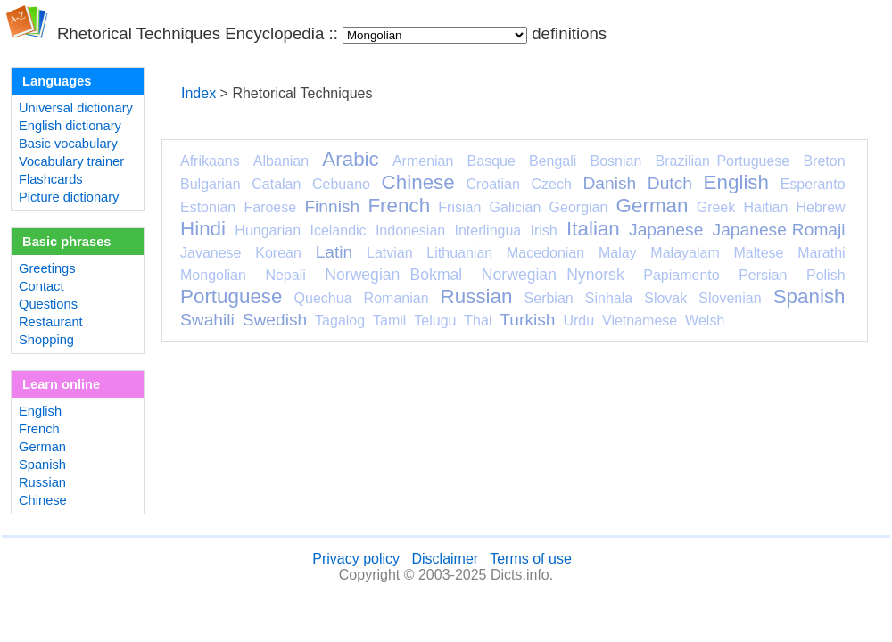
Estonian (207, 207)
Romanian (396, 298)
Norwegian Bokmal (393, 275)
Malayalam (684, 252)
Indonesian (410, 230)
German (42, 447)
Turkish (527, 319)
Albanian (281, 161)
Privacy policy (356, 558)
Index (198, 93)
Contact (41, 286)
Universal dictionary (76, 108)
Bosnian (616, 161)
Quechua (323, 298)
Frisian (459, 207)
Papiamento (681, 275)
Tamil (389, 320)
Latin (334, 252)
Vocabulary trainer (71, 161)
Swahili (207, 319)
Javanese (211, 252)
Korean (278, 252)
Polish (826, 275)
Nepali (285, 275)
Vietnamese (639, 320)
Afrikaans (210, 161)
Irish (544, 230)
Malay (618, 252)
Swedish (275, 319)
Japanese (666, 229)
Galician (515, 207)
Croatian (492, 184)
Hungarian (268, 230)
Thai (477, 320)
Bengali (552, 161)
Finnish (331, 206)
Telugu (435, 320)
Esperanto (813, 184)
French (39, 429)
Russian (42, 482)
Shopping (46, 340)
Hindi (203, 229)
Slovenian (729, 298)
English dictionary (70, 126)
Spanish (42, 464)
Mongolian (213, 275)
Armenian (422, 161)
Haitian (765, 207)
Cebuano (341, 184)
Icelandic (338, 230)
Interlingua (488, 230)
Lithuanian (459, 252)
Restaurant (51, 322)
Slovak (665, 298)
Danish (609, 183)
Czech (551, 184)
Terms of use (531, 558)
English (40, 411)
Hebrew (820, 207)
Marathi (821, 252)
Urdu (578, 320)
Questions (48, 304)
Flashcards (51, 179)
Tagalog (340, 320)
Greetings (47, 268)
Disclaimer (444, 558)
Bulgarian (210, 184)
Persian (763, 275)
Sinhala (608, 298)
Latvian (390, 252)
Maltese (758, 252)
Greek (716, 207)
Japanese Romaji (779, 229)
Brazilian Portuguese (723, 161)
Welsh (704, 320)
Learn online (61, 384)
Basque (491, 161)
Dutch (670, 183)
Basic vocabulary (68, 143)
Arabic (350, 159)
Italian (593, 229)
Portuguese (231, 296)
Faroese (270, 207)
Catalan (276, 184)
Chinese (43, 500)
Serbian (549, 298)
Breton (824, 161)
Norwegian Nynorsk (553, 275)
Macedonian (545, 252)
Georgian (578, 207)
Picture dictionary (69, 197)
